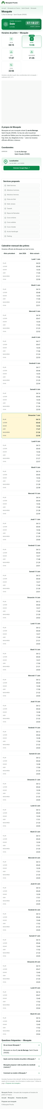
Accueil (4, 8)
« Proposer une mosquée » (13, 1083)
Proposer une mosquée (9, 1101)
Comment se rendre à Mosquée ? (15, 1073)
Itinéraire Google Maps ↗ (21, 168)
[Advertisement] (21, 102)
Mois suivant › (35, 253)
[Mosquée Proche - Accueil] (9, 2)
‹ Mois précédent (9, 253)
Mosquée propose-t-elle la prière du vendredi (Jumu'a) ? (19, 1066)
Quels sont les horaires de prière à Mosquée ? (19, 1059)
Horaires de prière (21, 1098)
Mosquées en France (14, 8)
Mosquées (11, 1098)
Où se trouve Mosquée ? (11, 1045)
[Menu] (39, 3)
